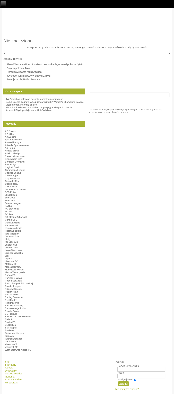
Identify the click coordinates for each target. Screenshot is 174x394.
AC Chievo (10, 131)
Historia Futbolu (13, 231)
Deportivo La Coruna (15, 189)
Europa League (12, 203)
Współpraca (11, 382)
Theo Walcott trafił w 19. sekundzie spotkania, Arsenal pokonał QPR (45, 64)
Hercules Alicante (13, 228)
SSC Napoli (11, 327)
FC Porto (9, 214)
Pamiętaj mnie (125, 379)
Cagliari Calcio (12, 167)
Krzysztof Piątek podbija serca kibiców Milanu (29, 110)
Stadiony (9, 330)
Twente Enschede (13, 338)
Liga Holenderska (14, 253)
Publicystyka (11, 292)
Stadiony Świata (13, 379)
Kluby (8, 239)
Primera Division (13, 289)
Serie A (8, 319)
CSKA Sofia (11, 186)
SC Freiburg (11, 314)
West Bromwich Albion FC (18, 350)
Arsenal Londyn (13, 142)
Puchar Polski (12, 294)
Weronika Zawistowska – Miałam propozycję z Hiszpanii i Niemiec (39, 107)
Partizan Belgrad (13, 278)
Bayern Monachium (14, 156)
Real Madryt (11, 300)
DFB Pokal (10, 192)
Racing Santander (14, 297)
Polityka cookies (13, 373)
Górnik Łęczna (12, 222)
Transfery (9, 336)
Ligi (6, 256)
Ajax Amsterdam (13, 139)
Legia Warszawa (13, 250)
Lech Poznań (11, 247)
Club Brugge (11, 175)
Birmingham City (13, 159)
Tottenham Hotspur (14, 333)
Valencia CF (11, 344)
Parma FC (10, 275)
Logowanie (11, 370)
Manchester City (13, 267)
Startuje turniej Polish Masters (23, 79)
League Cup (11, 245)
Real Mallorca (12, 303)
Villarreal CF (11, 347)
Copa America (12, 178)
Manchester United (14, 269)
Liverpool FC (11, 261)
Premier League (13, 286)
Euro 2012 (10, 197)
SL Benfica (10, 325)
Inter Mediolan (12, 233)
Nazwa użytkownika (128, 366)
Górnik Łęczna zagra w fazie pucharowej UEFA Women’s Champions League (44, 102)
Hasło (121, 372)
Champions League (15, 170)
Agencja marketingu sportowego (120, 109)
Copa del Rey (12, 181)
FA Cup (8, 206)
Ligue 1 (8, 258)
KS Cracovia (11, 242)
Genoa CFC (11, 220)
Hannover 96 (11, 225)
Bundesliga (10, 164)
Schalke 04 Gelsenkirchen (18, 316)
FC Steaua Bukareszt (16, 217)
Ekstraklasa (11, 195)
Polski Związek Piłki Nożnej (19, 283)
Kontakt (9, 367)
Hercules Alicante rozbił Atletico (24, 71)
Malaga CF (10, 264)
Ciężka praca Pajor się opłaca (21, 104)
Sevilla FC (10, 322)
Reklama (9, 376)
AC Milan (9, 134)
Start (7, 361)
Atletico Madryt (12, 153)
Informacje (10, 364)
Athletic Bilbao (12, 150)
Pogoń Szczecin (13, 280)
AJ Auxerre (10, 137)
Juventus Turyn (12, 236)
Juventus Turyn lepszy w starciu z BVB (29, 75)
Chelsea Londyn (13, 173)
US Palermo (11, 341)
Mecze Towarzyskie (15, 272)
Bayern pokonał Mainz (19, 68)
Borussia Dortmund (14, 161)
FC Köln (9, 211)
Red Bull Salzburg (14, 305)
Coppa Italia (11, 184)
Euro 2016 (10, 200)
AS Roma (10, 148)
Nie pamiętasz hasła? (127, 389)
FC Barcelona (12, 208)
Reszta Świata (12, 311)
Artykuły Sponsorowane (17, 145)
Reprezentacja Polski (15, 308)
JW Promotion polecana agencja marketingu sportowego (34, 99)
